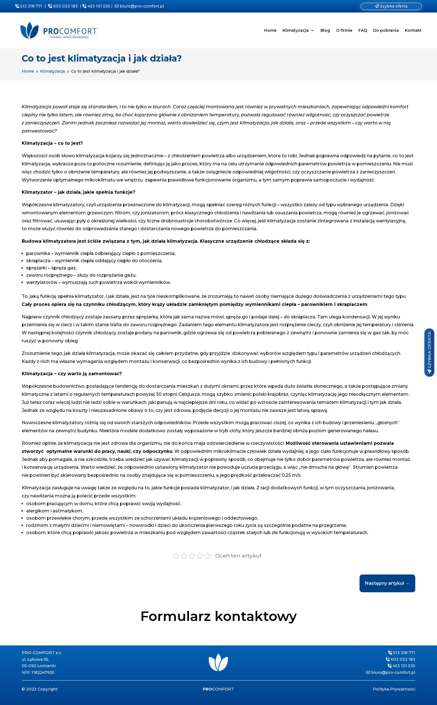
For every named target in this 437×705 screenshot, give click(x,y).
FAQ (362, 30)
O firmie (344, 30)
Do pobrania (386, 30)
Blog (325, 30)
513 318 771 (31, 6)
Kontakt (413, 30)
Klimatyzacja (296, 30)
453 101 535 (99, 6)
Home (270, 30)
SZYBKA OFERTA (429, 349)
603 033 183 (65, 6)
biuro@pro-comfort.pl (142, 6)
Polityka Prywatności (394, 689)
